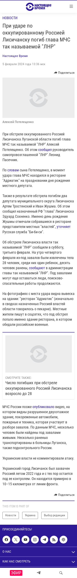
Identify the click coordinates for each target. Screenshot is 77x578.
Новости (9, 18)
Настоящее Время (15, 56)
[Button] (64, 72)
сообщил (45, 149)
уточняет (64, 226)
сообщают (37, 268)
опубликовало (43, 407)
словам (13, 170)
